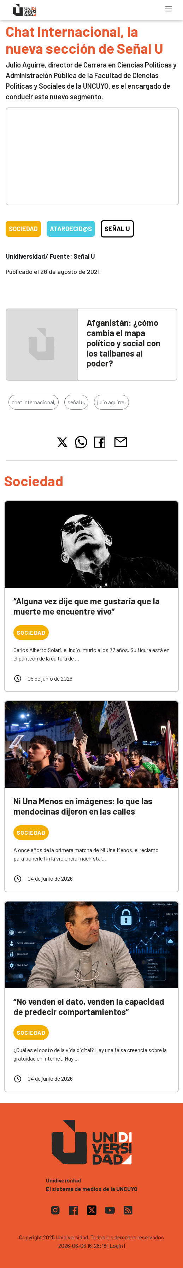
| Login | (116, 1245)
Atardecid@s (71, 229)
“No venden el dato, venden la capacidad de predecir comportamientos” (88, 1006)
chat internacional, (33, 402)
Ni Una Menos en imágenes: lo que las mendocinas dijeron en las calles (82, 806)
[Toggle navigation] (168, 9)
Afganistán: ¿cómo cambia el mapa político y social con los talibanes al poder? (123, 342)
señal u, (76, 402)
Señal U (117, 229)
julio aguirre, (111, 402)
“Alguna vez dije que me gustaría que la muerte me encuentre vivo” (86, 606)
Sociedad (23, 229)
